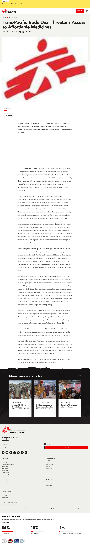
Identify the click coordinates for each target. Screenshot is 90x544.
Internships (48, 487)
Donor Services (5, 460)
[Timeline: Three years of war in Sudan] (70, 398)
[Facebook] (3, 452)
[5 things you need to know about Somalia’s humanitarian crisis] (45, 398)
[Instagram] (14, 452)
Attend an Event (49, 464)
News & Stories (13, 17)
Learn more (5, 6)
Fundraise (48, 462)
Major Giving (5, 468)
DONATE (79, 11)
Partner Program (5, 470)
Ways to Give (5, 466)
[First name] (23, 444)
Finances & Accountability (8, 464)
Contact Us (4, 493)
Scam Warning (5, 497)
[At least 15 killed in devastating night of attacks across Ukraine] (20, 398)
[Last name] (66, 444)
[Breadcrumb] (45, 17)
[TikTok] (26, 452)
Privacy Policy (5, 495)
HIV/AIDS (8, 115)
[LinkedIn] (22, 452)
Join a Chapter (49, 468)
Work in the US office (51, 482)
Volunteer (48, 466)
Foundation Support (6, 474)
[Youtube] (18, 452)
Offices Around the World (7, 484)
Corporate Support (6, 476)
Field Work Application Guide (52, 485)
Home (4, 17)
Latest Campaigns (50, 460)
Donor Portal (4, 462)
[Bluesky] (7, 452)
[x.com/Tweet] (10, 452)
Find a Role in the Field (51, 484)
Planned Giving (5, 472)
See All (78, 376)
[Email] (23, 447)
